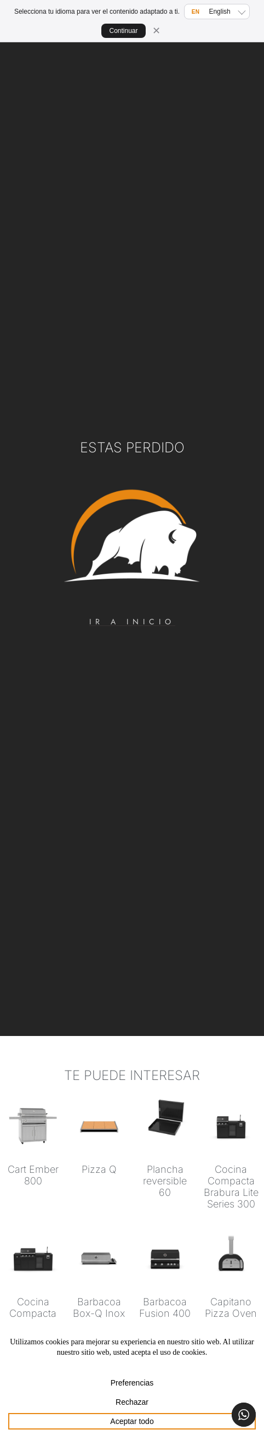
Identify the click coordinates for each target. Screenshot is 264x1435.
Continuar (123, 31)
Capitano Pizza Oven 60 (231, 1313)
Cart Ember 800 (33, 1175)
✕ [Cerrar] (156, 30)
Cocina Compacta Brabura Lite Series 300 (231, 1186)
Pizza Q (99, 1169)
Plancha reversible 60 (165, 1180)
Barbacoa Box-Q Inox (99, 1307)
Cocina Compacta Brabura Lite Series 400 (32, 1319)
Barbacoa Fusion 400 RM (165, 1313)
